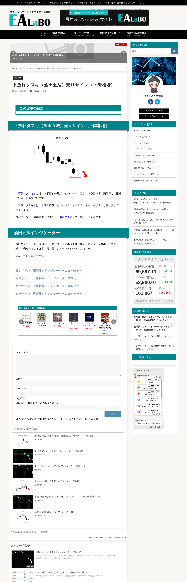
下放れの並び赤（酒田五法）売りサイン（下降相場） (92, 500)
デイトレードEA (141, 143)
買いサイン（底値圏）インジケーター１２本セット (48, 270)
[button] (61, 160)
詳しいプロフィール (154, 116)
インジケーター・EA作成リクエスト (151, 336)
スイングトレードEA (143, 149)
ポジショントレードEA (144, 155)
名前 (20, 382)
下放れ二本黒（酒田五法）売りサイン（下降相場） (43, 492)
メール (21, 392)
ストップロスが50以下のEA (146, 174)
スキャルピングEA (142, 137)
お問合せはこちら (154, 110)
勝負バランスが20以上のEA (146, 181)
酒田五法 (18, 78)
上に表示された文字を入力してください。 (39, 406)
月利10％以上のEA (142, 168)
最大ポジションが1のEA (144, 162)
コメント (22, 352)
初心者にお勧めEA (142, 130)
